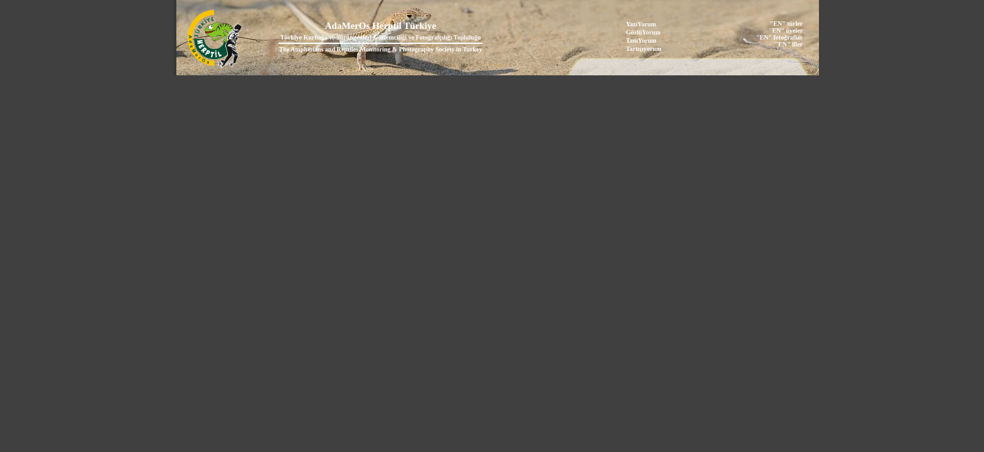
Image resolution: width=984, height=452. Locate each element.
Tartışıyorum (643, 48)
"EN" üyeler (786, 30)
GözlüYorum (643, 32)
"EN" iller (788, 44)
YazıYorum (641, 24)
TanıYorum (641, 40)
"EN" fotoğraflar (779, 37)
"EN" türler (786, 23)
